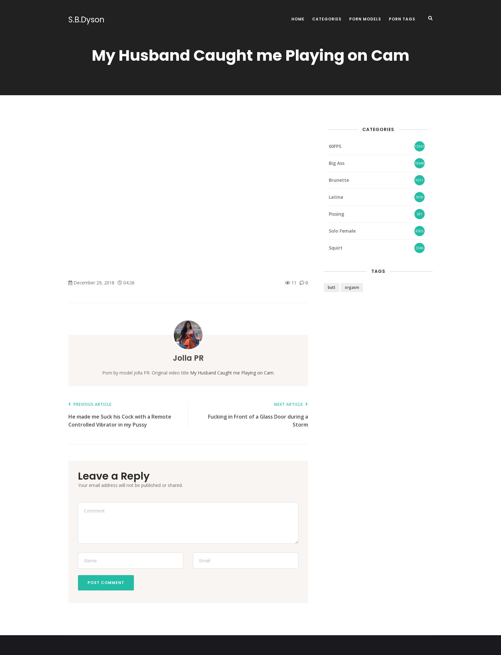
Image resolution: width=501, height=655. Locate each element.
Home (297, 19)
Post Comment (106, 582)
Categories (327, 19)
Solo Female (342, 231)
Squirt (336, 248)
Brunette (339, 180)
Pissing (336, 214)
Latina (336, 197)
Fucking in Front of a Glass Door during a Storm (251, 415)
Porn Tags (402, 19)
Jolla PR (188, 358)
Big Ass (336, 163)
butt (331, 287)
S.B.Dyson (86, 20)
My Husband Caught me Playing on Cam (232, 373)
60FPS (335, 146)
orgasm (352, 287)
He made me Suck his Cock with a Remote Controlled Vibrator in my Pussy (125, 415)
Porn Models (365, 19)
